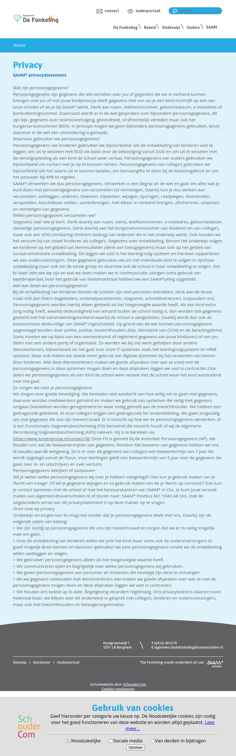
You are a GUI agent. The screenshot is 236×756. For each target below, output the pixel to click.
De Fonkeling (125, 27)
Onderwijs (171, 27)
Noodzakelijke (86, 741)
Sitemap (19, 662)
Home (19, 45)
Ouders (193, 27)
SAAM (211, 27)
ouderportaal (147, 11)
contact (112, 11)
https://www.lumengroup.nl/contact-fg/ (52, 438)
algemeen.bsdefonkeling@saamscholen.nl (188, 647)
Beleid (150, 27)
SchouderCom (134, 684)
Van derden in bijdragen (180, 741)
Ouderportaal (68, 662)
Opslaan (136, 747)
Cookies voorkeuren (118, 689)
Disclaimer (41, 662)
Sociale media (128, 741)
